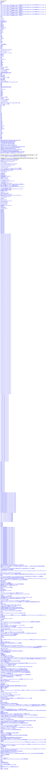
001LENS (2, 209)
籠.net (1, 29)
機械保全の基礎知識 (4, 686)
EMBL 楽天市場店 (4, 768)
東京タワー (2, 755)
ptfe (1, 638)
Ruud (1, 701)
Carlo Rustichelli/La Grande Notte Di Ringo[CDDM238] (10, 660)
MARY (1, 730)
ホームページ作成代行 (4, 69)
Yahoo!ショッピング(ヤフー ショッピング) (8, 160)
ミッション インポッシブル (5, 693)
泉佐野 (1, 64)
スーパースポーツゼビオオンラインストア (8, 163)
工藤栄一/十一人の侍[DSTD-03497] (7, 719)
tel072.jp (2, 25)
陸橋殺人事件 (3, 667)
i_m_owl (2, 38)
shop (1, 47)
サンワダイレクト (3, 204)
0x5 (1, 134)
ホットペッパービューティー (6, 187)
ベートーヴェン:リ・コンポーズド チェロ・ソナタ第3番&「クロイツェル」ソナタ (16, 679)
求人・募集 (2, 78)
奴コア (1, 32)
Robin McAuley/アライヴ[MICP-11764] (7, 609)
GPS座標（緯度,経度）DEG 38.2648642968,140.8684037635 (11, 650)
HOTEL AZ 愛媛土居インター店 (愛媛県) (8, 626)
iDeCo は (2, 747)
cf (0, 43)
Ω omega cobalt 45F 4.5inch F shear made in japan (9, 150)
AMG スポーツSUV (4, 648)
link (1, 2)
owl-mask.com (3, 20)
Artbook (1, 636)
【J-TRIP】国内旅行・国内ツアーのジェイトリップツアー (11, 188)
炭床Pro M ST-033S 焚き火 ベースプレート (8, 752)
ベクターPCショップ (4, 181)
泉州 (1, 61)
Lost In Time (2, 683)
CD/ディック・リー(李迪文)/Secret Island (8, 664)
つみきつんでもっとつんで (5, 649)
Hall (1, 765)
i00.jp (1, 46)
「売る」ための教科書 (4, 754)
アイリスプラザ (3, 162)
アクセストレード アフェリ (6, 49)
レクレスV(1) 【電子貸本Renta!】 (6, 676)
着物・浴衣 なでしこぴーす (5, 590)
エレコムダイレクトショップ (6, 194)
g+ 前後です (2, 708)
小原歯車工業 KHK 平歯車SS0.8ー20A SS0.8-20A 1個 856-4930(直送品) (14, 735)
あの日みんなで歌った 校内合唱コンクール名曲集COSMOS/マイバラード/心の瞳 (16, 698)
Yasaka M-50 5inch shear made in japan (7, 142)
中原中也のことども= (4, 684)
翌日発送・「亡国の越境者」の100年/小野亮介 (9, 732)
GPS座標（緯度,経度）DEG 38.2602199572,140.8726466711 (11, 751)
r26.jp (1, 23)
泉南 (1, 65)
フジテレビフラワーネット (5, 196)
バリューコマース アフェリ (6, 52)
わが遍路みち (3, 654)
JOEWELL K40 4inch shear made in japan (7, 148)
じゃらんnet (2, 172)
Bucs (1, 756)
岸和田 (1, 62)
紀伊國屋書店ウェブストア (5, 176)
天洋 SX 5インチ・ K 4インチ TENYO (7, 144)
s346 (1, 35)
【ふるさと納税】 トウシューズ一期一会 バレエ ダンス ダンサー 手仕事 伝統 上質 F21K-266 (18, 633)
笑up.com (2, 53)
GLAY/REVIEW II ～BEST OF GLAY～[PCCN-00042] (10, 572)
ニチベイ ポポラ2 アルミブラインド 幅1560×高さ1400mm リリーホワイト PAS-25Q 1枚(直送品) (18, 714)
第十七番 (2, 644)
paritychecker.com (3, 21)
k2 (0, 34)
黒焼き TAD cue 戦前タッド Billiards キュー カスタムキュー (12, 152)
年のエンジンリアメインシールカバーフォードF (9, 681)
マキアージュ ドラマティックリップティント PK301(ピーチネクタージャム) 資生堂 (16, 627)
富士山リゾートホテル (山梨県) (6, 587)
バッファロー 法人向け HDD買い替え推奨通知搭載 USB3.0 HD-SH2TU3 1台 (15, 671)
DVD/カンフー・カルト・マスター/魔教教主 (9, 634)
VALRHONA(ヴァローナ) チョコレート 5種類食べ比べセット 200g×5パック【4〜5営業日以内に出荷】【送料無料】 (23, 704)
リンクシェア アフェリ (5, 50)
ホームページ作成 (3, 67)
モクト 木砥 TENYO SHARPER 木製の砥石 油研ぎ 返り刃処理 (12, 151)
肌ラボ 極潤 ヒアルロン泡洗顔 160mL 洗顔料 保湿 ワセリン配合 (12, 598)
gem (1, 39)
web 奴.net (2, 28)
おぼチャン (2, 128)
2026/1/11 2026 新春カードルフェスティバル (9, 81)
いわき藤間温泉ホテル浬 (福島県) (7, 569)
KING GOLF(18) (3, 586)
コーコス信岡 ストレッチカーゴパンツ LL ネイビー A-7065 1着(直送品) (14, 758)
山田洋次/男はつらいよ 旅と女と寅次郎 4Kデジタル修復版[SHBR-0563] (14, 722)
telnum (1, 127)
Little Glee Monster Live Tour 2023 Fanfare (8, 635)
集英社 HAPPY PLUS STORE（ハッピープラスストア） (11, 195)
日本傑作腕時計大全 (4, 762)
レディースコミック (4, 757)
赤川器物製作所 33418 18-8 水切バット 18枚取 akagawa (11, 675)
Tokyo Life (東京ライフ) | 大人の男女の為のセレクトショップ (12, 186)
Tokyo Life (2, 213)
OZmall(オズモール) (4, 177)
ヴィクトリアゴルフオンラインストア (7, 164)
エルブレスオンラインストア (6, 200)
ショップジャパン (3, 208)
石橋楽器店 (2, 173)
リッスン (2, 591)
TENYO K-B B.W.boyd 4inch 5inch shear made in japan (10, 140)
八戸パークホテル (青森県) (5, 582)
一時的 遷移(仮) (3, 44)
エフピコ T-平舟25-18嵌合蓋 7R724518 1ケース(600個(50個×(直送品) (13, 709)
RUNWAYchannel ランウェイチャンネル (8, 492)
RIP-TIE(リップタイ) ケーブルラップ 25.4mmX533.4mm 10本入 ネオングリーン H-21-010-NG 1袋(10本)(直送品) (21, 753)
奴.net (1, 31)
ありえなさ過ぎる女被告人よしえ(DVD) (8, 764)
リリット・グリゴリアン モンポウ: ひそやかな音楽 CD (11, 610)
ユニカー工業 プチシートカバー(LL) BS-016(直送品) (10, 622)
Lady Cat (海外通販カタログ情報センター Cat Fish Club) (11, 169)
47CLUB (2, 198)
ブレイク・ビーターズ (4, 763)
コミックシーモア (3, 203)
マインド (2, 18)
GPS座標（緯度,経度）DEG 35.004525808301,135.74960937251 (12, 564)
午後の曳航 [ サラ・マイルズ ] (6, 655)
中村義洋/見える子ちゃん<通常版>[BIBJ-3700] (9, 766)
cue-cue (1, 132)
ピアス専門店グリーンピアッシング (7, 180)
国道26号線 (2, 76)
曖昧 (1, 137)
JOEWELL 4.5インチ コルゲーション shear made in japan (11, 149)
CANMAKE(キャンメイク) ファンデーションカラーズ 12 (11, 645)
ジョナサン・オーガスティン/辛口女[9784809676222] (10, 729)
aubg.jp (1, 45)
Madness (2, 653)
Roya (1, 700)
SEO (1, 58)
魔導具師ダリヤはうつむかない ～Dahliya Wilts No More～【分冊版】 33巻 (14, 713)
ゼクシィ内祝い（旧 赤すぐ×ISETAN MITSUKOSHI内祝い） (12, 184)
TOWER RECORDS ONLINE (5, 189)
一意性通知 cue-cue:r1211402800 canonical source (9, 159)
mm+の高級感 (3, 746)
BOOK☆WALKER (3, 201)
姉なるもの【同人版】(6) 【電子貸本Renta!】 (9, 703)
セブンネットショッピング (5, 165)
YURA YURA (3, 603)
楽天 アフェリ (3, 51)
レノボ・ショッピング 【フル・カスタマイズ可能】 (11, 168)
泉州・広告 (2, 75)
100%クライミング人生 (4, 567)
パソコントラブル (3, 71)
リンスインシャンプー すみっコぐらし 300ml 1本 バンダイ (11, 592)
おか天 (1, 761)
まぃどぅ (2, 19)
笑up (1, 136)
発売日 (1, 731)
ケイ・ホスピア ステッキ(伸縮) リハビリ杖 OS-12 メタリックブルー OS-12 (15, 593)
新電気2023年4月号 (4, 712)
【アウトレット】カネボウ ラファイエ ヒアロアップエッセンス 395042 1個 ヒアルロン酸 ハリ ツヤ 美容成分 (21, 576)
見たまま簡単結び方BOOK (5, 659)
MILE (1, 689)
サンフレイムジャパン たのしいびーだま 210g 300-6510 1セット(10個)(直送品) (15, 674)
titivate (1, 522)
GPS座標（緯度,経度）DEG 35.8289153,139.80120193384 (11, 607)
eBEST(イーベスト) (4, 178)
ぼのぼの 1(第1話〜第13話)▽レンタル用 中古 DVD (10, 738)
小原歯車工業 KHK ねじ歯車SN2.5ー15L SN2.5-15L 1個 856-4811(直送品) (14, 669)
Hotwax (1, 588)
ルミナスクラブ (3, 199)
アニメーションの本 (4, 599)
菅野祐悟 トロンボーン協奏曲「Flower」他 (8, 585)
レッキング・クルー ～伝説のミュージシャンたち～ (10, 694)
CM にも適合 (3, 736)
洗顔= (1, 602)
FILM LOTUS (3, 581)
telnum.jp (2, 24)
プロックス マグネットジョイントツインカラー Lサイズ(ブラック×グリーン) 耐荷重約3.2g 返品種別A (20, 621)
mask (1, 42)
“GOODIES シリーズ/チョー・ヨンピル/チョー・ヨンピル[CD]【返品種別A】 (15, 672)
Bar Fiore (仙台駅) (3, 702)
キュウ (1, 17)
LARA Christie (3, 207)
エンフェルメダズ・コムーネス (6, 618)
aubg (1, 133)
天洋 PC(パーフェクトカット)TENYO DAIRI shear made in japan (12, 146)
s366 (1, 36)
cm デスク (2, 637)
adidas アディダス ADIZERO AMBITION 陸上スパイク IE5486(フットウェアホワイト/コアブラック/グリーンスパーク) (23, 578)
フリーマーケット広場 (4, 77)
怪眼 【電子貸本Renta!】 (5, 680)
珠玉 (1, 33)
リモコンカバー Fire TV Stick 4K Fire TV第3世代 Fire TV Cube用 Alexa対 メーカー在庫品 (17, 568)
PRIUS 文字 (2, 617)
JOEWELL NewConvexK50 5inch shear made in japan (10, 147)
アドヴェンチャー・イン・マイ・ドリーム (8, 692)
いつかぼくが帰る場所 (4, 699)
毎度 (1, 73)
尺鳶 (1, 677)
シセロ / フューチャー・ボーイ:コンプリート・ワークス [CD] (12, 625)
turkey (1, 41)
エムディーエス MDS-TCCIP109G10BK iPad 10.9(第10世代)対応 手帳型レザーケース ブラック (18, 663)
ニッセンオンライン (4, 167)
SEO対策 (2, 68)
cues (1, 131)
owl (1, 40)
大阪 (1, 60)
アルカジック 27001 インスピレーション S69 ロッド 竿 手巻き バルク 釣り (14, 600)
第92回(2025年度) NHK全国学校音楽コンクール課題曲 (11, 642)
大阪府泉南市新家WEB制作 (5, 72)
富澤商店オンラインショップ (6, 205)
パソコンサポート (3, 70)
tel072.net (2, 26)
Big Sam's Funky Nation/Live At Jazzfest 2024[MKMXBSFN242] (12, 577)
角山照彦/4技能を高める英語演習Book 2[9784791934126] (11, 737)
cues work (2, 125)
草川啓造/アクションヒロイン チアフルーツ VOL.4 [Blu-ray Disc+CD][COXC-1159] (16, 666)
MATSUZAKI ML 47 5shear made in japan (8, 141)
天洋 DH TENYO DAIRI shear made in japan (8, 145)
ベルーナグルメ (3, 197)
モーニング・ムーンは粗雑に (6, 733)
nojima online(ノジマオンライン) (6, 170)
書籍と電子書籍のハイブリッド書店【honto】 (9, 185)
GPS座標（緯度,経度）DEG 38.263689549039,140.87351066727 (12, 608)
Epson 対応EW (3, 589)
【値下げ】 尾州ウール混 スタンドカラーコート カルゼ (11, 629)
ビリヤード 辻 (3, 80)
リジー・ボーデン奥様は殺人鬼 (6, 673)
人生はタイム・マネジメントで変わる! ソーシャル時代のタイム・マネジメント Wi (16, 727)
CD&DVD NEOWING (4, 193)
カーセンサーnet (3, 171)
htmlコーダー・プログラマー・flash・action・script (10, 102)
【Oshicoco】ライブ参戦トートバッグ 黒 (8, 606)
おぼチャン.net (3, 27)
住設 (1, 16)
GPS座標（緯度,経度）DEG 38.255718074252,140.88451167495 (12, 721)
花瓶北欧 (2, 630)
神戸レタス (2, 463)
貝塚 (1, 63)
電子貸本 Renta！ (4, 190)
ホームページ (3, 59)
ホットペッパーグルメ (4, 179)
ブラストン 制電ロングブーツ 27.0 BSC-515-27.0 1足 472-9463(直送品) (14, 579)
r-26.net (1, 22)
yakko (1, 37)
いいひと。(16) (3, 682)
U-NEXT (2, 206)
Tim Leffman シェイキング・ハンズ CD (8, 728)
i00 (1, 130)
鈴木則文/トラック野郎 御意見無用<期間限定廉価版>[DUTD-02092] (13, 685)
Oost (1, 767)
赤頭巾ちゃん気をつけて (5, 641)
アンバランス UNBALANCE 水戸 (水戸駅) (8, 726)
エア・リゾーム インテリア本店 (6, 513)
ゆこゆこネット (3, 175)
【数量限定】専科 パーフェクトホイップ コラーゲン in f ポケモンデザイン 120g (16, 597)
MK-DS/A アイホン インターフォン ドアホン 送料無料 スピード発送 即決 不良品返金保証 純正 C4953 (20, 601)
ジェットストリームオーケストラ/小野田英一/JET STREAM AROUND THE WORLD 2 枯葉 (18, 720)
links (1, 83)
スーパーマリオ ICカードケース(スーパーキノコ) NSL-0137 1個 (12, 612)
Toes (1, 620)
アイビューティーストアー (5, 235)
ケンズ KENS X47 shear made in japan (7, 143)
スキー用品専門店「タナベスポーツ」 (7, 527)
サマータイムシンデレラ (5, 628)
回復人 (1, 611)
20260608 (2, 1)
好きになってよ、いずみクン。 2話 (7, 665)
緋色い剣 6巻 (2, 580)
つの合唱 (2, 619)
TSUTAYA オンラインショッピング (7, 161)
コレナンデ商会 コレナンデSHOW (7, 656)
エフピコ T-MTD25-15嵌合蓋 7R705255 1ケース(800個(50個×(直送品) (13, 668)
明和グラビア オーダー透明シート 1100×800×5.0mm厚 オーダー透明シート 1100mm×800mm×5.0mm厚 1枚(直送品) (22, 566)
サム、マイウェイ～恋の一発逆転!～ (7, 695)
